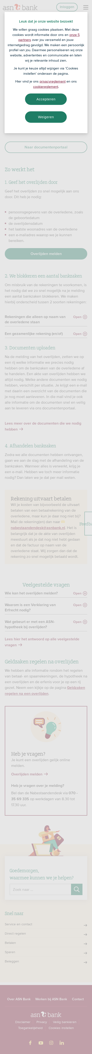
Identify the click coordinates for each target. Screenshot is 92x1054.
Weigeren (46, 117)
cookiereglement (45, 86)
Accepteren (46, 99)
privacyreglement (53, 81)
